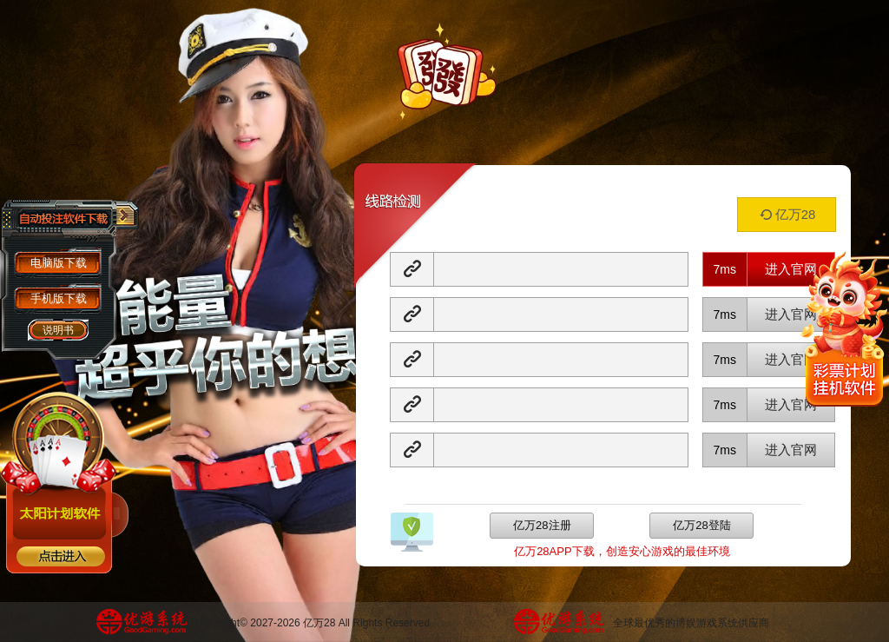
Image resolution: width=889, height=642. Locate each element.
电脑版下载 (58, 262)
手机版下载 (58, 298)
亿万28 (786, 214)
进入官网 (791, 268)
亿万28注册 (541, 525)
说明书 (58, 330)
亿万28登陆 (701, 525)
